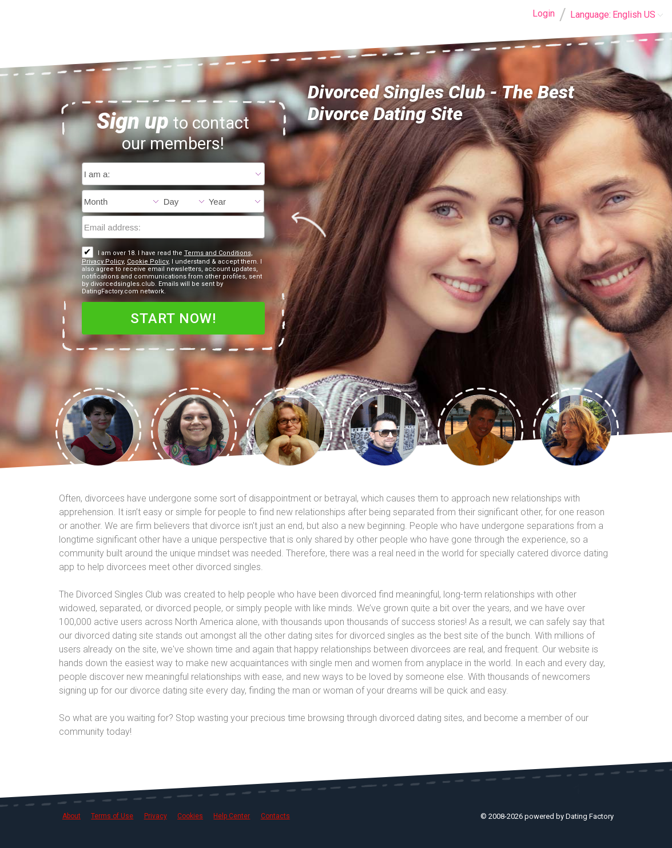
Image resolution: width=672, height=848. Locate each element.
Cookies (190, 816)
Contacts (275, 816)
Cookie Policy (147, 261)
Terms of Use (112, 816)
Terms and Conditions (217, 253)
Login (543, 13)
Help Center (231, 816)
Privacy (155, 816)
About (71, 816)
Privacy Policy (103, 261)
